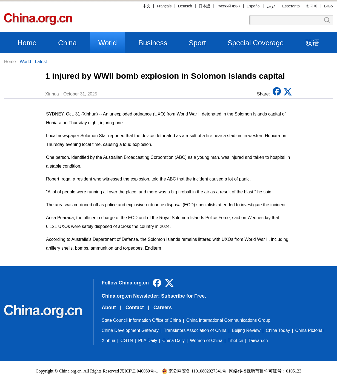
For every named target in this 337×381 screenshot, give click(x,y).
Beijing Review (246, 330)
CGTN (127, 340)
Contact (134, 307)
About (109, 307)
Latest (41, 61)
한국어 (312, 6)
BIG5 (328, 6)
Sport (197, 43)
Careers (162, 307)
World (107, 43)
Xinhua (108, 340)
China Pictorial (309, 330)
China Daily (173, 340)
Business (152, 43)
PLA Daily (147, 340)
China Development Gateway (130, 330)
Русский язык (228, 6)
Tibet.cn (235, 340)
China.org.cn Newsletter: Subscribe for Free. (154, 295)
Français (164, 6)
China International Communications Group (228, 320)
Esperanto (291, 6)
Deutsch (185, 6)
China (67, 43)
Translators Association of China (195, 330)
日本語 (204, 6)
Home (27, 43)
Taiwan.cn (258, 340)
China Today (278, 330)
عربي (271, 6)
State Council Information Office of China (141, 320)
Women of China (206, 340)
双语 (312, 43)
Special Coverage (255, 43)
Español (254, 6)
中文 (146, 6)
